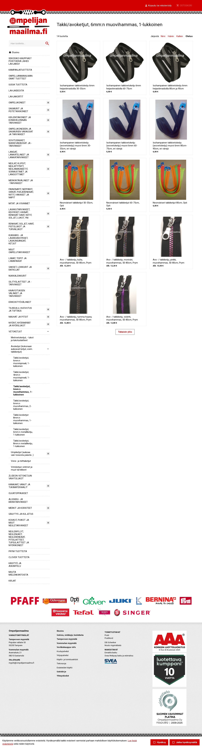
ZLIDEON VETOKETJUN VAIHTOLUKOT (20, 477)
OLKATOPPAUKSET (18, 493)
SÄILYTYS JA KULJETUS (21, 514)
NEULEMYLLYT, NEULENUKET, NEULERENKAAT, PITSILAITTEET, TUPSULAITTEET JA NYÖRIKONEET (19, 538)
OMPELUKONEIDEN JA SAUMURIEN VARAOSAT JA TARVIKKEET (21, 131)
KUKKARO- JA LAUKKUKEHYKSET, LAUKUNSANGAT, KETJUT (18, 239)
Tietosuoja (61, 663)
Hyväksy (159, 742)
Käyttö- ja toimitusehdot (67, 659)
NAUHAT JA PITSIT (18, 316)
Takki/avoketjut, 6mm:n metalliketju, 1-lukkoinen (23, 432)
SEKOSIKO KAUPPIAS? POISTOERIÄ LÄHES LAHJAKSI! (20, 61)
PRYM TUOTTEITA (18, 551)
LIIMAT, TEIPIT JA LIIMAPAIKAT (17, 259)
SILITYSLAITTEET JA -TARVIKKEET (20, 283)
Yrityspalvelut (62, 655)
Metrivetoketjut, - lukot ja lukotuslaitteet (22, 339)
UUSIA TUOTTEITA (18, 84)
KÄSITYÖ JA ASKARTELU (15, 564)
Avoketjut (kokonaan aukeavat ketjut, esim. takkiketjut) (22, 349)
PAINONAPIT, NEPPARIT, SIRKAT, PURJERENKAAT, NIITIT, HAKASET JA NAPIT (21, 193)
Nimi (163, 36)
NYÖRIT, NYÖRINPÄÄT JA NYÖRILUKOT (20, 324)
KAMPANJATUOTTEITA (20, 69)
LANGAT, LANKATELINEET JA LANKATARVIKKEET (19, 154)
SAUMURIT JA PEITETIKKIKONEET (18, 110)
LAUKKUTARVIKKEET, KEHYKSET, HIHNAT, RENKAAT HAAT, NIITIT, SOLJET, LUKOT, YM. (20, 213)
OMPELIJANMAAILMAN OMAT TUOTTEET (20, 77)
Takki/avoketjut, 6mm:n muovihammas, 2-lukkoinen (22, 404)
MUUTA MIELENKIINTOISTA (18, 573)
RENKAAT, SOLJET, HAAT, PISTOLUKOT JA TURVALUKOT (21, 226)
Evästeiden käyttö (64, 667)
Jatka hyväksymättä (184, 742)
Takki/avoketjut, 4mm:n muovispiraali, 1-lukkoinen (21, 376)
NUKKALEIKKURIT (17, 275)
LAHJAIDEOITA (16, 90)
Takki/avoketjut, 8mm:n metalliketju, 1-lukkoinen (23, 443)
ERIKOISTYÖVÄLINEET (20, 302)
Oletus (189, 36)
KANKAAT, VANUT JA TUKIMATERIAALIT (19, 486)
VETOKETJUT (15, 331)
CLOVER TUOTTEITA (19, 557)
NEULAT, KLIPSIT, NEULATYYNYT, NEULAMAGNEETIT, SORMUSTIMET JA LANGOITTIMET (18, 169)
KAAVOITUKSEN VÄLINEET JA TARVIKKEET (17, 293)
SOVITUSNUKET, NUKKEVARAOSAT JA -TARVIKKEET (20, 143)
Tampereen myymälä (67, 639)
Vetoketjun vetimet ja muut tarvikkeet (21, 468)
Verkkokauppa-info (66, 647)
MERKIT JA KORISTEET (20, 508)
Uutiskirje (61, 671)
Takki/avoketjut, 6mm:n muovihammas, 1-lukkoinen (22, 390)
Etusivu (14, 52)
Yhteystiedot (63, 676)
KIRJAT (12, 580)
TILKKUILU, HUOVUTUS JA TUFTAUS (20, 309)
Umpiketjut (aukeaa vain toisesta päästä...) (22, 453)
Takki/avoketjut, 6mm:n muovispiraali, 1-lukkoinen (21, 361)
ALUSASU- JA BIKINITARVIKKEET (18, 500)
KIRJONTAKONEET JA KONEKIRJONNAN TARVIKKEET (20, 120)
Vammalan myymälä (66, 643)
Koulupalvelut (63, 651)
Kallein (179, 36)
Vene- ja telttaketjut (21, 461)
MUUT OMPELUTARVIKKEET (19, 251)
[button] (158, 6)
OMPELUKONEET (17, 102)
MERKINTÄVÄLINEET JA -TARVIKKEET (21, 182)
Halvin (171, 36)
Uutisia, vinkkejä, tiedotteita (70, 635)
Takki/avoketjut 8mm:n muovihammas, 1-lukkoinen (22, 419)
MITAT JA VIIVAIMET (19, 203)
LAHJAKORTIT (16, 96)
